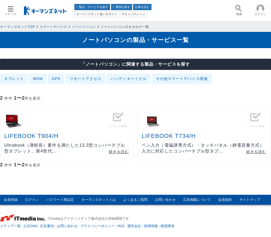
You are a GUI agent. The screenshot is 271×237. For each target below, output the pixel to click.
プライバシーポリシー (97, 226)
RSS (121, 226)
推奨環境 (167, 226)
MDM (38, 79)
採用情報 (151, 226)
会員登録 (11, 200)
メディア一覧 (10, 226)
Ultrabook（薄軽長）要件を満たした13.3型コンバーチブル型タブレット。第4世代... (64, 148)
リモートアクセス (86, 79)
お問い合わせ (165, 200)
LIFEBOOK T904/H (31, 136)
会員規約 (225, 200)
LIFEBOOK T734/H (169, 136)
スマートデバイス (53, 27)
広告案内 (47, 226)
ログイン (32, 200)
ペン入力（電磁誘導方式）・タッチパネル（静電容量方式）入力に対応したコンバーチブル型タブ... (203, 148)
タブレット (14, 79)
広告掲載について (197, 200)
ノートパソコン (84, 27)
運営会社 (134, 226)
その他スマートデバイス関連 (182, 79)
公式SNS (30, 226)
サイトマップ (249, 200)
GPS (56, 79)
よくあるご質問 (135, 200)
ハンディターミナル (129, 79)
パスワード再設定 (60, 200)
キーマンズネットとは (98, 200)
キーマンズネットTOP (17, 27)
